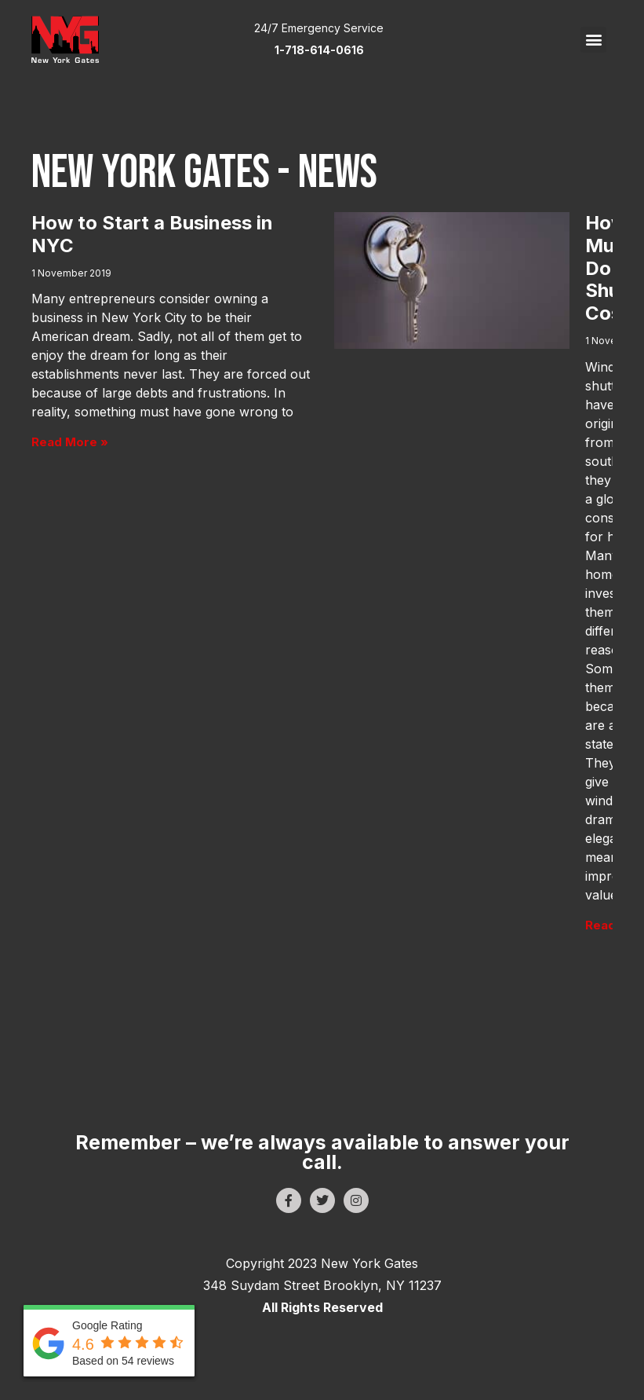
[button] (593, 40)
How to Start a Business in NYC (152, 234)
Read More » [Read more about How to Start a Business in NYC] (69, 441)
